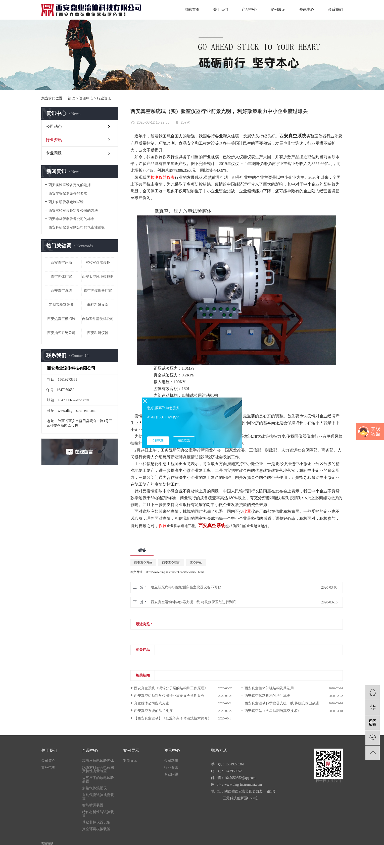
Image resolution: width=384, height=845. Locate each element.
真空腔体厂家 (61, 276)
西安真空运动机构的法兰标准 (267, 696)
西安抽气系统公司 (61, 333)
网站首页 (192, 10)
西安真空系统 (61, 291)
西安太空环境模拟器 (98, 276)
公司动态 (54, 126)
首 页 (72, 98)
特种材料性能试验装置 (98, 813)
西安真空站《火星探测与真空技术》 (273, 711)
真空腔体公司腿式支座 (151, 703)
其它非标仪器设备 (96, 822)
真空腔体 (196, 563)
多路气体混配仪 (94, 788)
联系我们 (335, 10)
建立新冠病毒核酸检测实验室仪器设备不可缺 (186, 587)
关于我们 (220, 10)
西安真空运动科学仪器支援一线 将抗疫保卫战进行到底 (193, 602)
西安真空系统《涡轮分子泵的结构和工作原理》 (171, 688)
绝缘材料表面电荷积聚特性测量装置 (98, 769)
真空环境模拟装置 (96, 829)
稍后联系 (184, 440)
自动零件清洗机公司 (98, 319)
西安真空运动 (61, 262)
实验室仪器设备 (97, 262)
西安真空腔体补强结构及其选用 (269, 688)
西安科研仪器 (97, 333)
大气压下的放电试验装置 (98, 779)
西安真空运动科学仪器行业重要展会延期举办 (169, 696)
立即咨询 (158, 440)
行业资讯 (104, 98)
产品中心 (249, 10)
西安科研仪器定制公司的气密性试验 (77, 227)
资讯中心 (306, 10)
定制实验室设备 (61, 305)
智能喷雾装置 (92, 805)
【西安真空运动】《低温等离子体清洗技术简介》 (172, 718)
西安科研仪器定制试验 (66, 202)
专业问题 (54, 153)
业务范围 (48, 767)
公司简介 (48, 761)
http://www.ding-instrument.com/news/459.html (175, 572)
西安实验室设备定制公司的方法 (73, 210)
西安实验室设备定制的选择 (70, 185)
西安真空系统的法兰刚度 (153, 711)
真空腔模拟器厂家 (98, 291)
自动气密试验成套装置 (98, 796)
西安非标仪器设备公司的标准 (71, 219)
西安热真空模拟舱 (61, 319)
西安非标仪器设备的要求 (68, 193)
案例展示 (277, 10)
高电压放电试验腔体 (98, 761)
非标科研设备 (97, 305)
